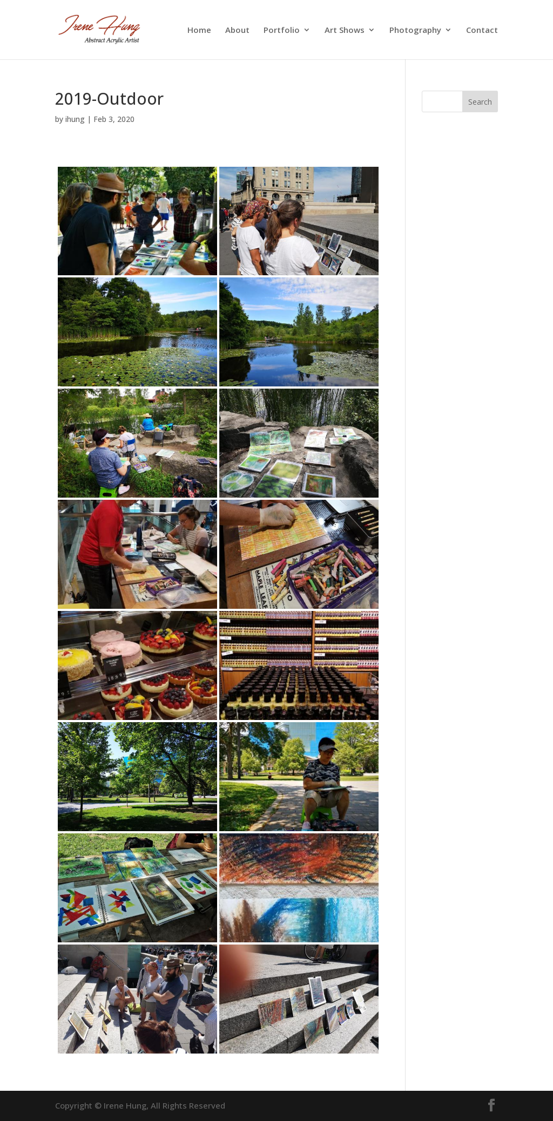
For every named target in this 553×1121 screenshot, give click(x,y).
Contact (482, 30)
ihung (75, 119)
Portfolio (282, 30)
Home (199, 30)
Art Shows (345, 30)
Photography (415, 30)
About (237, 30)
